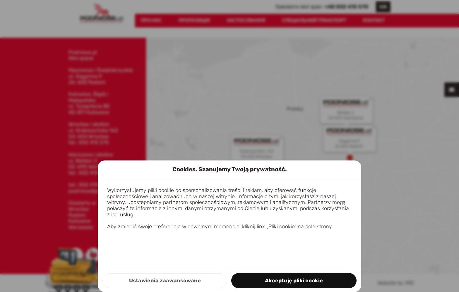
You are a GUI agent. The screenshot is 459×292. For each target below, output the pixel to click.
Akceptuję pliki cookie (294, 280)
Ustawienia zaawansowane (165, 280)
